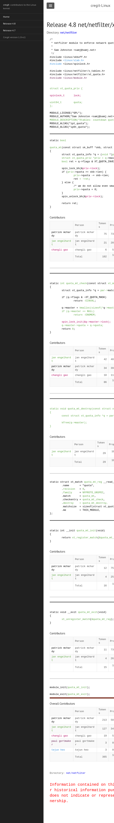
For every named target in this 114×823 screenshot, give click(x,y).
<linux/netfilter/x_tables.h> (84, 71)
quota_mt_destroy (79, 408)
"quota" (88, 485)
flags (86, 161)
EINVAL (89, 300)
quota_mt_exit (87, 612)
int (62, 283)
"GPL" (75, 113)
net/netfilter (68, 32)
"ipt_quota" (77, 123)
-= (92, 175)
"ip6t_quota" (78, 127)
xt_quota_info (81, 154)
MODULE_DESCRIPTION (63, 120)
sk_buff (88, 147)
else (68, 182)
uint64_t (56, 102)
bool (63, 140)
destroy (68, 503)
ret (71, 161)
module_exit (58, 694)
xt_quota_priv (70, 88)
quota (77, 102)
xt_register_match (84, 537)
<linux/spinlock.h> (76, 64)
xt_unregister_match (76, 619)
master (70, 307)
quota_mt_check (76, 283)
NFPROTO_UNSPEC (93, 492)
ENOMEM (89, 315)
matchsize (70, 506)
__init (70, 530)
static (54, 140)
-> (107, 158)
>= (86, 172)
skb (98, 147)
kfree (65, 422)
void (105, 154)
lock (77, 95)
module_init (58, 687)
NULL (90, 311)
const (66, 147)
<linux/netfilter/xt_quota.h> (84, 74)
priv (97, 158)
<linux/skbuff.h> (75, 57)
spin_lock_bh (70, 168)
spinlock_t (57, 95)
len (99, 172)
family (67, 492)
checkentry (70, 499)
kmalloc (85, 307)
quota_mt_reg (93, 482)
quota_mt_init (86, 530)
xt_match (77, 482)
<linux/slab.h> (73, 60)
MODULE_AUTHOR (59, 116)
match (66, 496)
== (84, 311)
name (66, 485)
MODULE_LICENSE (60, 113)
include (56, 57)
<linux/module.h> (75, 78)
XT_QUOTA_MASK (95, 297)
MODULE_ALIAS (59, 123)
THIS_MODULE (91, 510)
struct (54, 88)
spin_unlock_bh (72, 196)
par (102, 290)
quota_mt (56, 147)
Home (6, 16)
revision (69, 489)
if (63, 172)
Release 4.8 (9, 23)
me (64, 510)
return (66, 203)
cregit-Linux (100, 5)
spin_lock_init (72, 322)
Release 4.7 (9, 30)
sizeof (95, 307)
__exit (72, 612)
